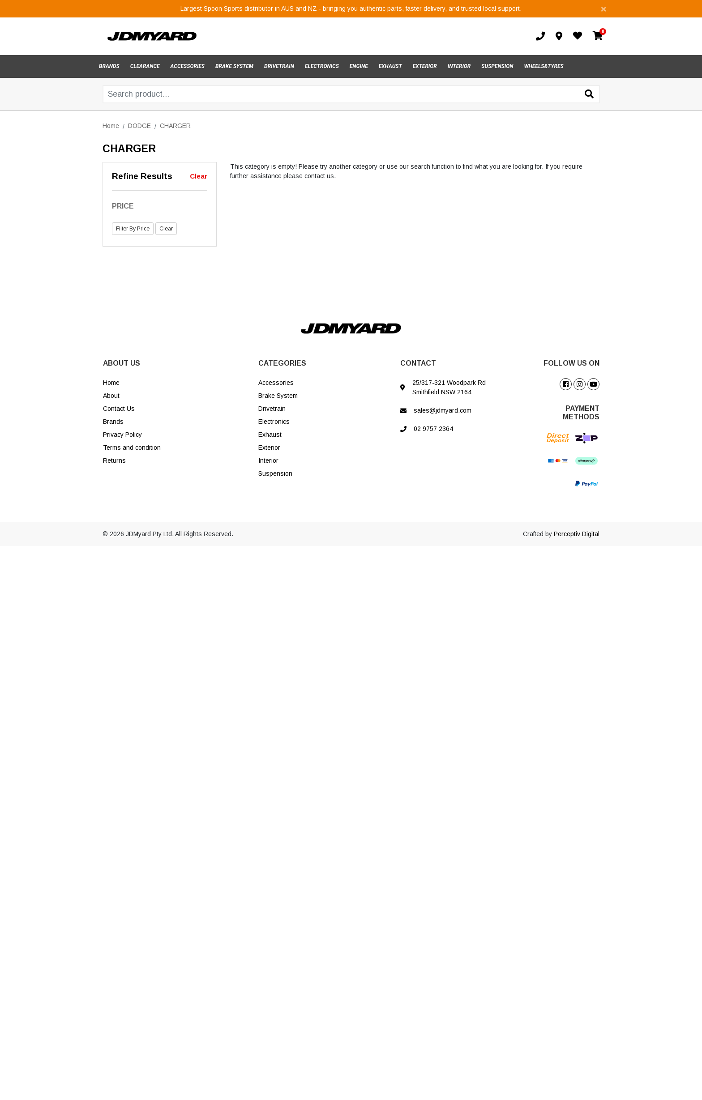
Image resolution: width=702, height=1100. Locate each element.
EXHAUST (390, 66)
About (111, 395)
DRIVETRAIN (279, 66)
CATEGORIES (282, 363)
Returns (114, 460)
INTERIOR (459, 66)
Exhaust (270, 434)
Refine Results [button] (142, 176)
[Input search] (351, 94)
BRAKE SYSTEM (234, 66)
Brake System (278, 395)
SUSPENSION (497, 66)
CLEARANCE (145, 66)
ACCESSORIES (188, 66)
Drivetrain (272, 408)
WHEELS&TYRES (543, 66)
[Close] (603, 8)
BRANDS (109, 66)
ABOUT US (121, 363)
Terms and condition (132, 447)
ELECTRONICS (322, 66)
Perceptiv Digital (576, 533)
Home (111, 382)
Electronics (274, 421)
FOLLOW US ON (571, 363)
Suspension (275, 473)
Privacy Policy (122, 434)
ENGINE (359, 66)
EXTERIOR (425, 66)
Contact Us (119, 408)
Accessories (276, 382)
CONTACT (418, 363)
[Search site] (589, 95)
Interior (268, 460)
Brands (113, 421)
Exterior (269, 447)
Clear (198, 176)
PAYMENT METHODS (581, 413)
